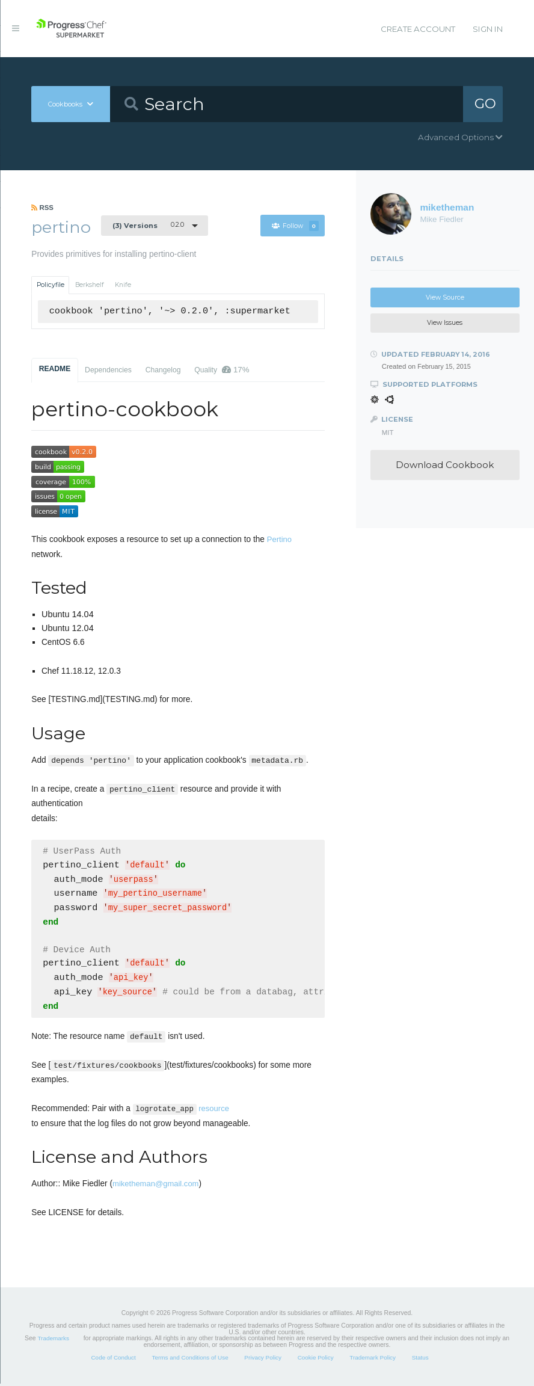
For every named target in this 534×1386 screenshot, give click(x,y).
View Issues (444, 323)
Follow (295, 226)
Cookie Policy (316, 1360)
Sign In (488, 29)
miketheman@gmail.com (155, 1185)
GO (485, 103)
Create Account (418, 29)
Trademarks (53, 1340)
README (55, 369)
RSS (42, 207)
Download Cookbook (445, 464)
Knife (123, 285)
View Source (445, 297)
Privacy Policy (262, 1360)
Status (420, 1360)
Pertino (279, 539)
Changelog (163, 370)
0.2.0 (148, 225)
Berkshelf (89, 285)
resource (181, 1110)
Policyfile (50, 285)
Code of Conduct (113, 1360)
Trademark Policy (372, 1360)
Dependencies (108, 370)
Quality (221, 369)
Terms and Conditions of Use (190, 1360)
